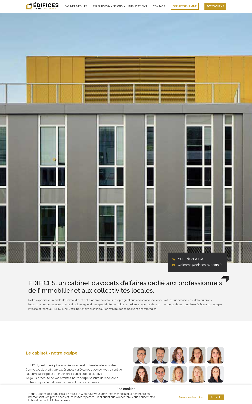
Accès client (215, 6)
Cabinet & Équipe (75, 6)
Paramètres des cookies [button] (191, 397)
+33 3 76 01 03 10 (190, 258)
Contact (159, 6)
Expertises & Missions (108, 6)
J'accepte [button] (215, 397)
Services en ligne (185, 6)
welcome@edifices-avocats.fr (200, 265)
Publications (137, 6)
